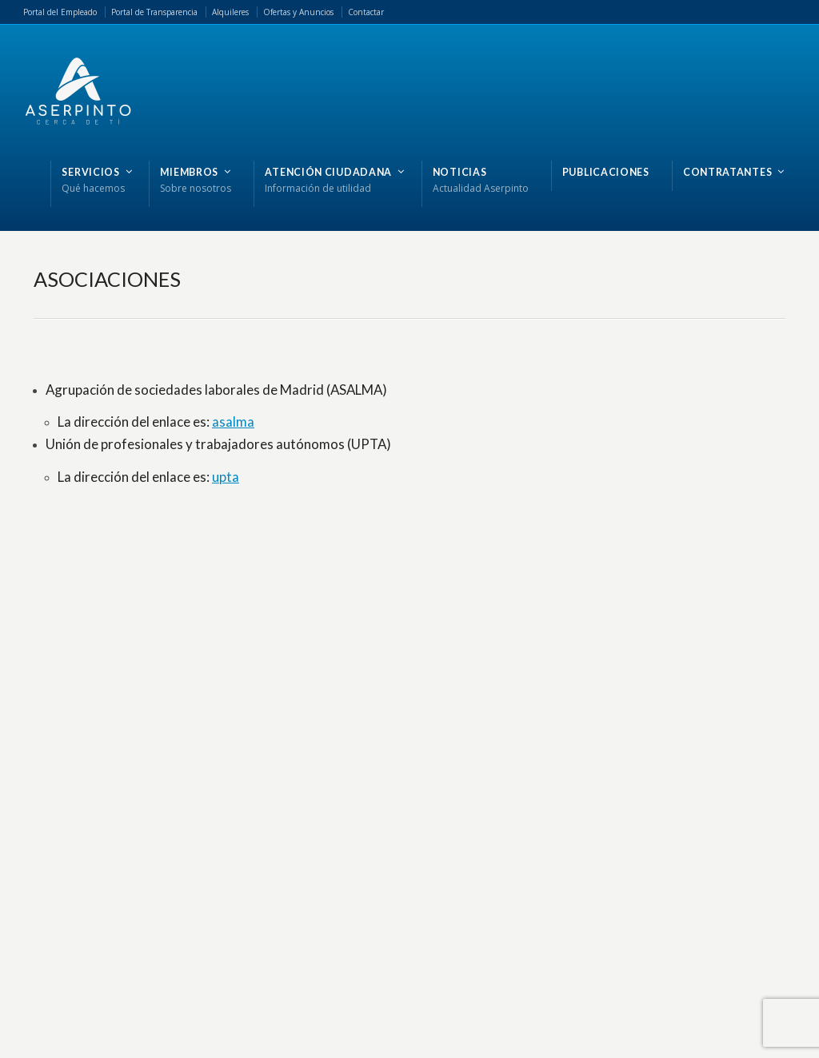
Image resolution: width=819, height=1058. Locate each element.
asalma (233, 421)
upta (225, 476)
